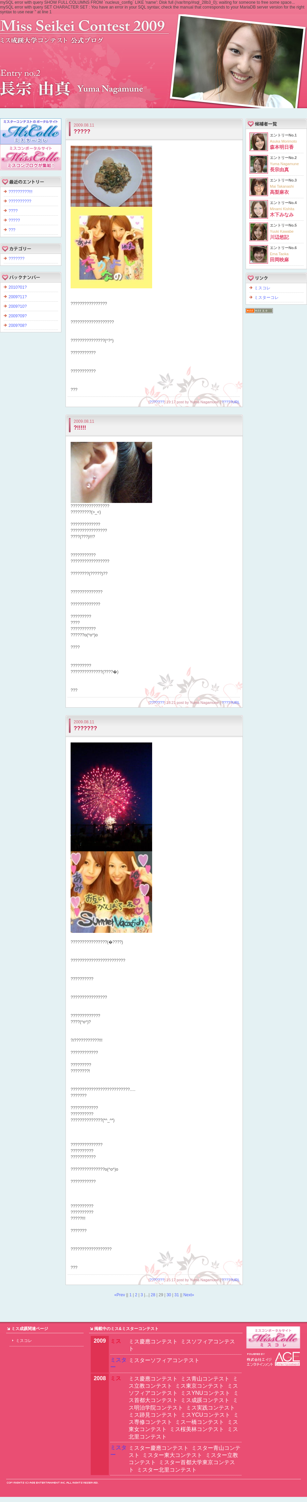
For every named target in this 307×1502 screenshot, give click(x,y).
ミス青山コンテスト (205, 1379)
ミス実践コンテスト (210, 1408)
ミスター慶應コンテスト (159, 1448)
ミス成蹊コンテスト (205, 1400)
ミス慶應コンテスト (153, 1341)
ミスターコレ (266, 297)
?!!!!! (80, 428)
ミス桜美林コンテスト (197, 1429)
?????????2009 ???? (153, 57)
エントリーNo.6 (283, 254)
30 (168, 1294)
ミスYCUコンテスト (205, 1415)
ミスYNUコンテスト (205, 1393)
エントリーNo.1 (283, 141)
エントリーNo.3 (283, 186)
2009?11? (18, 296)
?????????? (20, 201)
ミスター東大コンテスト (172, 1455)
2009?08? (18, 325)
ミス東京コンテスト (199, 1386)
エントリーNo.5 (283, 231)
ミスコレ (262, 288)
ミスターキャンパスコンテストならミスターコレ (273, 1337)
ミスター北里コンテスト (167, 1470)
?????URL (231, 402)
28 (153, 1294)
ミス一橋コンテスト (199, 1422)
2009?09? (18, 316)
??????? (157, 402)
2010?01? (18, 287)
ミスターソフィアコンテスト (164, 1360)
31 (176, 1294)
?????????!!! (20, 191)
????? (82, 131)
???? (13, 210)
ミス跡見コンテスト (153, 1415)
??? (12, 230)
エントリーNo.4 (283, 209)
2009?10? (18, 306)
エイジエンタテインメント (273, 1359)
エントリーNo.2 (284, 164)
